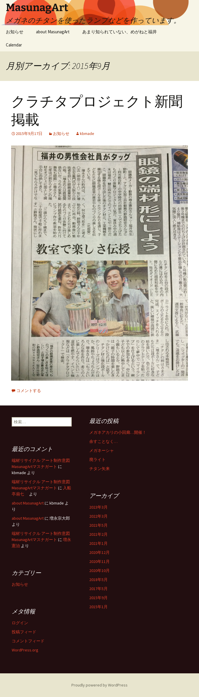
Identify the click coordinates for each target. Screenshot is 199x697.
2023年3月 (98, 507)
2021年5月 (98, 525)
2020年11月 (99, 561)
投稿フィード (24, 631)
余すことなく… (103, 441)
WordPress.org (25, 650)
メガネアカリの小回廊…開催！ (117, 432)
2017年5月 (98, 588)
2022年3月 (98, 516)
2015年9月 (98, 597)
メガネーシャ (101, 450)
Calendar (14, 45)
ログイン (20, 622)
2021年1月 (98, 543)
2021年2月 (98, 534)
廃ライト (97, 459)
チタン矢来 (99, 468)
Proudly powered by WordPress (99, 685)
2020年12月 (99, 552)
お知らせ (14, 31)
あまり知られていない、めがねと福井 (119, 31)
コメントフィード (28, 641)
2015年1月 (98, 606)
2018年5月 (98, 579)
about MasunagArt (53, 31)
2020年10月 (99, 570)
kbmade (87, 133)
